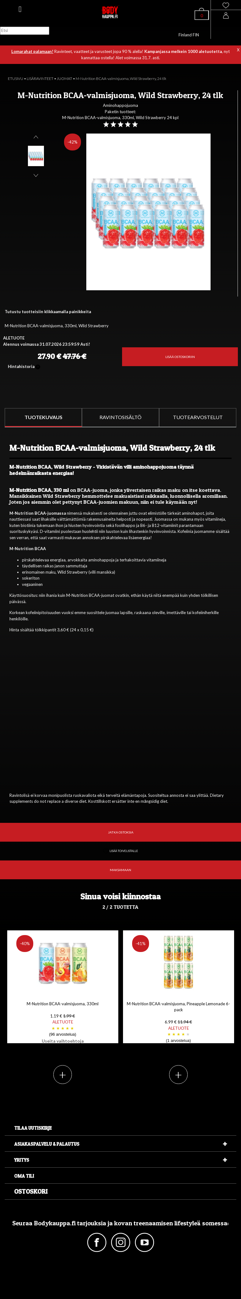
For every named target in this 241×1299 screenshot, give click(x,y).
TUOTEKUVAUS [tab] (43, 417)
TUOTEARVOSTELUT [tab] (198, 417)
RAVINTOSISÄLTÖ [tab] (120, 417)
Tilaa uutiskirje (33, 1128)
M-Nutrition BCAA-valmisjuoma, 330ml (62, 1022)
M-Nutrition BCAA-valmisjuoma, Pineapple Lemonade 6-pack (178, 1022)
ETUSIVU (15, 78)
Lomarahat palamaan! (32, 51)
